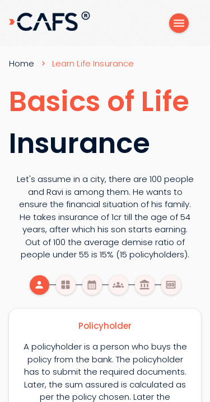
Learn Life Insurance (93, 63)
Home (22, 63)
